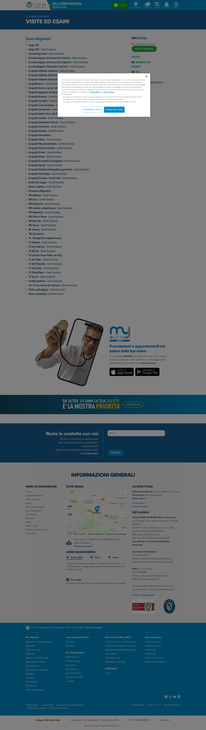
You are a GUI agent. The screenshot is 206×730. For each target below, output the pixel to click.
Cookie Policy (95, 92)
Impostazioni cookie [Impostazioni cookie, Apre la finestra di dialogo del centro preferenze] (92, 109)
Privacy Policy (109, 92)
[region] (104, 95)
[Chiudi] (146, 76)
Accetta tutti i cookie (114, 109)
